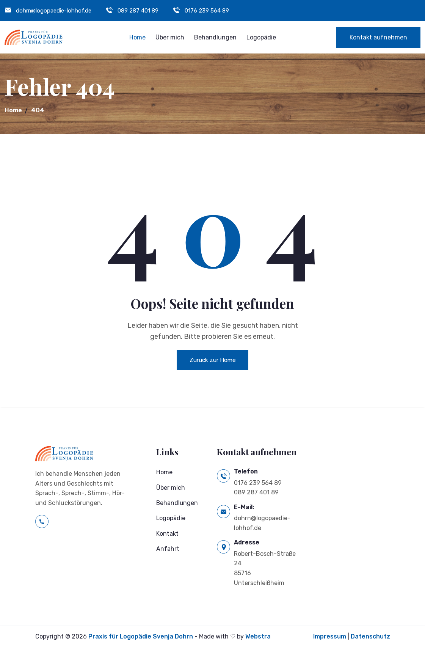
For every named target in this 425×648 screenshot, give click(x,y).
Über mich (169, 37)
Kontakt (167, 534)
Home (137, 37)
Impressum (329, 637)
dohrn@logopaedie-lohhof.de (54, 10)
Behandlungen (215, 37)
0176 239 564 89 (207, 10)
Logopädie (261, 37)
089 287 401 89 (138, 10)
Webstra (258, 637)
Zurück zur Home (212, 359)
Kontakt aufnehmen (378, 37)
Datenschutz (370, 637)
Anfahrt (167, 550)
